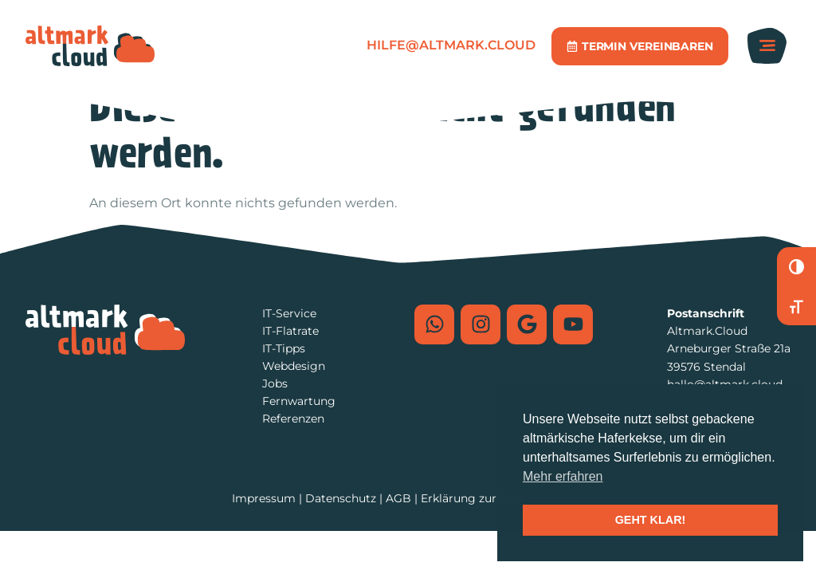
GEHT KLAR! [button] (650, 519)
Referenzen (293, 418)
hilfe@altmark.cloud (451, 45)
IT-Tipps (283, 348)
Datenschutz (340, 498)
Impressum (264, 498)
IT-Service (289, 313)
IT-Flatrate (290, 331)
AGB (398, 498)
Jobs (275, 383)
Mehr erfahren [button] (563, 476)
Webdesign (293, 366)
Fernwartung (298, 401)
